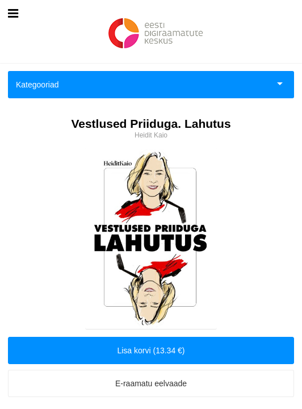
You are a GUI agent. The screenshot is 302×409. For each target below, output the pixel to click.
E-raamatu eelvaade (151, 383)
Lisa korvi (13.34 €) (150, 350)
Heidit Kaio (151, 135)
